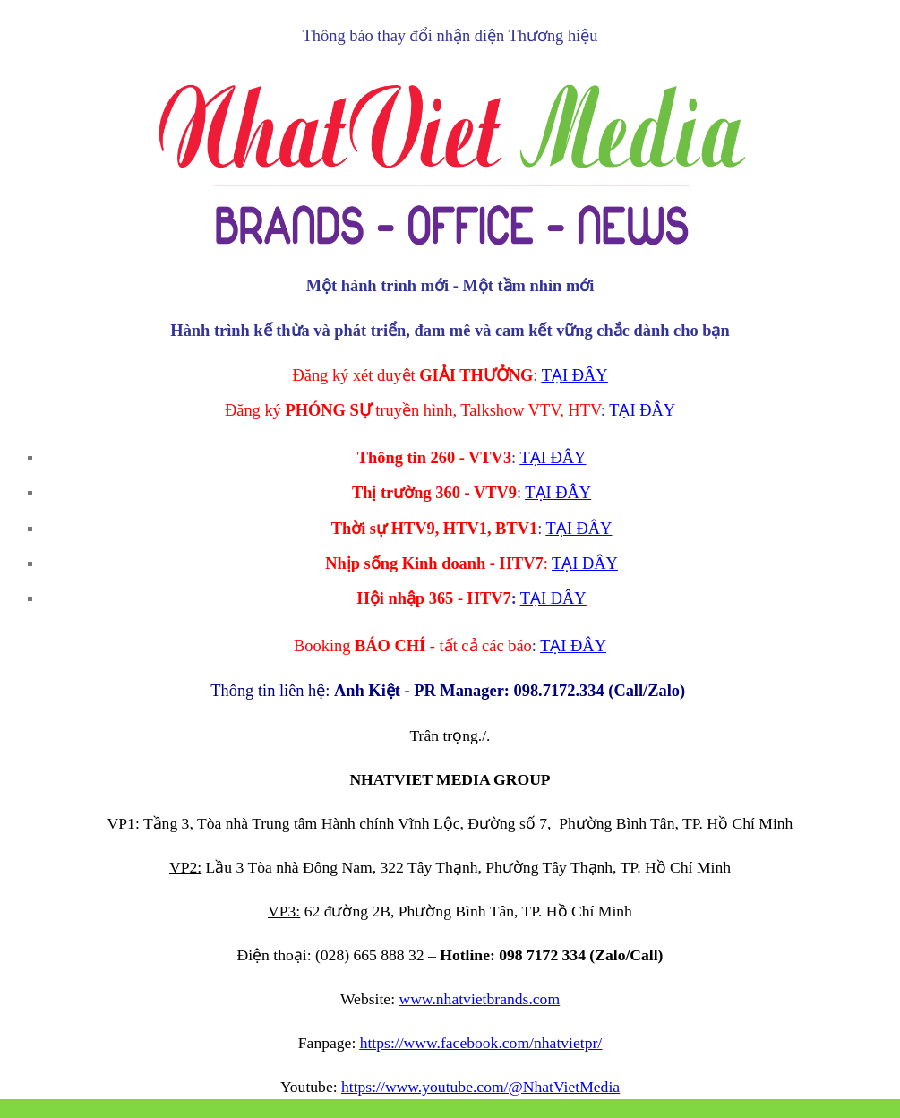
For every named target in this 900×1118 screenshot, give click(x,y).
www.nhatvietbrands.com (479, 999)
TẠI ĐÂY (575, 375)
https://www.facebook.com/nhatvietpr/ (481, 1043)
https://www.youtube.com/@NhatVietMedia (480, 1087)
